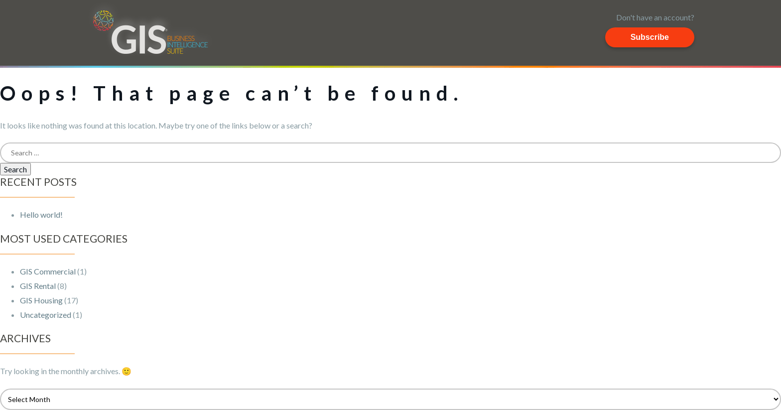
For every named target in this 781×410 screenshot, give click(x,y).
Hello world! (41, 214)
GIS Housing (41, 300)
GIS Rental (38, 285)
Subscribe (650, 37)
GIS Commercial (48, 271)
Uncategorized (45, 314)
